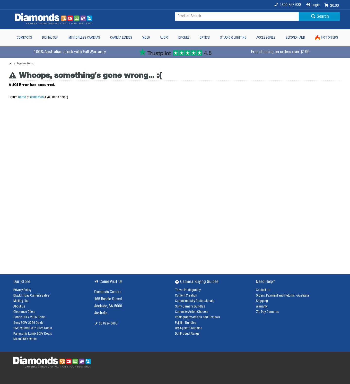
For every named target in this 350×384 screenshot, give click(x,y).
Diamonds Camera (107, 292)
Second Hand (295, 38)
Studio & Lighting (233, 38)
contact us (37, 97)
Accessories (265, 38)
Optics (205, 38)
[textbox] (237, 16)
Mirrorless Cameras (84, 38)
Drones (184, 38)
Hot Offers (329, 38)
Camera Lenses (121, 38)
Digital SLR (50, 38)
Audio (164, 38)
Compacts (24, 38)
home (22, 97)
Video (146, 38)
